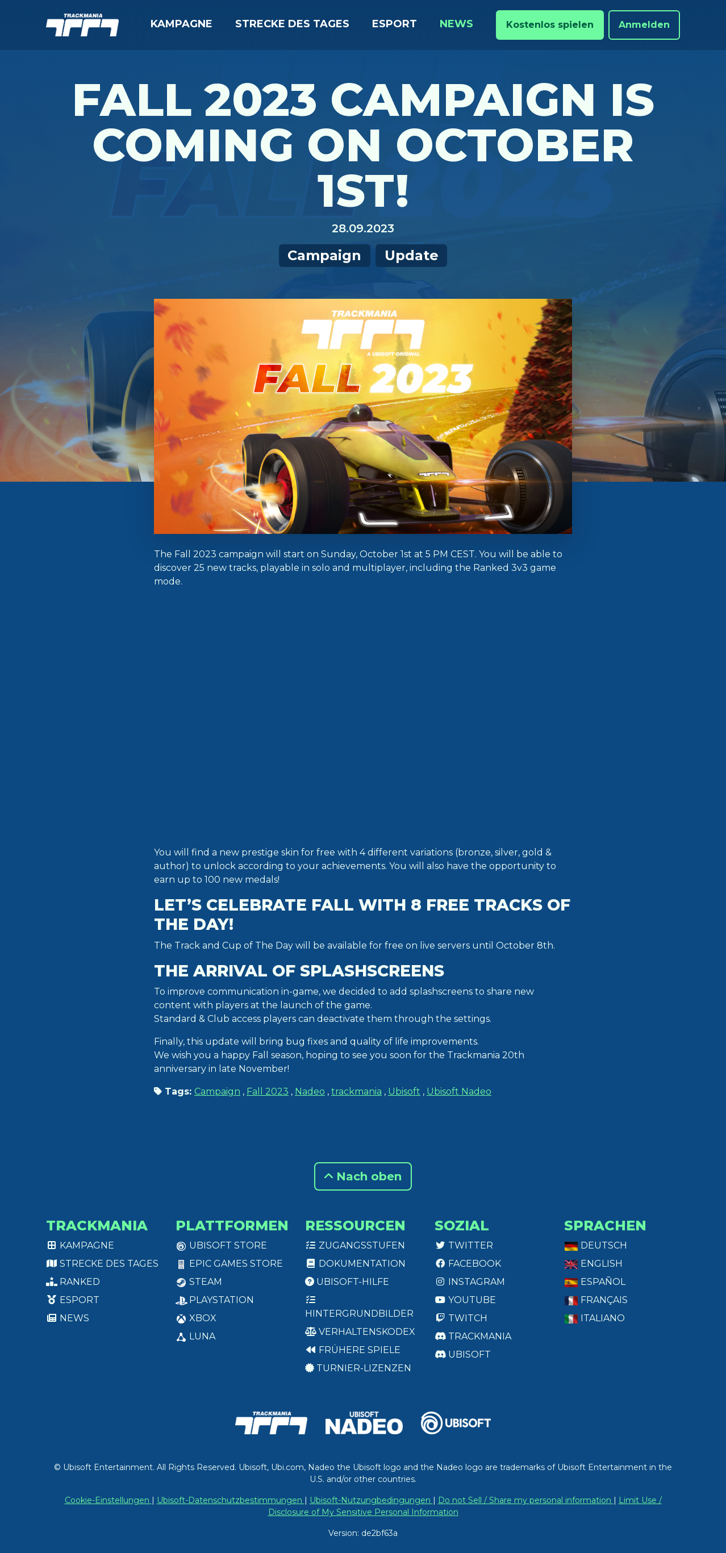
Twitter (464, 1245)
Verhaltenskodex (360, 1331)
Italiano (594, 1318)
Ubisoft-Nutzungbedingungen (371, 1500)
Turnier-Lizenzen (358, 1368)
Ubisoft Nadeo (459, 1091)
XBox (196, 1318)
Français (596, 1300)
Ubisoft (404, 1091)
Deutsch (595, 1245)
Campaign (324, 255)
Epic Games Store (229, 1263)
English (593, 1263)
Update (412, 255)
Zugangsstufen (355, 1245)
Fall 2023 (268, 1091)
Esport (394, 24)
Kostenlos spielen (550, 24)
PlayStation (215, 1300)
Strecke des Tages (292, 24)
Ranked (73, 1281)
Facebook (468, 1263)
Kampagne (181, 24)
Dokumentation (355, 1263)
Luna (195, 1336)
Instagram (470, 1281)
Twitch (461, 1318)
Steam (199, 1281)
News (456, 24)
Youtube (465, 1300)
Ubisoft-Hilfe (347, 1281)
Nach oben (363, 1176)
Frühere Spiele (352, 1350)
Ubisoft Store (221, 1245)
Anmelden (644, 24)
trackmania (356, 1091)
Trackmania (473, 1336)
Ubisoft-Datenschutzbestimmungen (230, 1500)
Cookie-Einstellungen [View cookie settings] (108, 1500)
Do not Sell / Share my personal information (526, 1500)
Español (594, 1281)
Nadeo (310, 1091)
